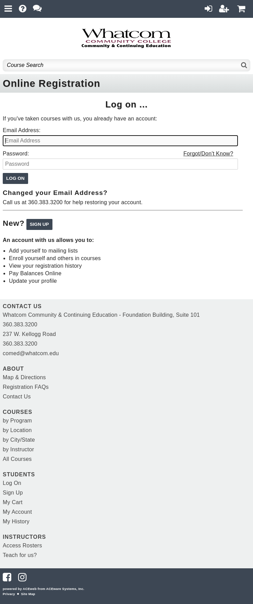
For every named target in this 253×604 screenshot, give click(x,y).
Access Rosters (22, 545)
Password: (16, 153)
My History (16, 521)
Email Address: (21, 130)
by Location (17, 430)
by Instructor (18, 449)
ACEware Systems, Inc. (65, 589)
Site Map (28, 594)
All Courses (17, 459)
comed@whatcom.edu (31, 353)
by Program (17, 420)
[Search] (244, 65)
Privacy (9, 594)
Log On (12, 483)
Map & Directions (24, 377)
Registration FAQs (26, 387)
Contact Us (17, 396)
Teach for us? (20, 555)
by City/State (19, 440)
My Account (17, 512)
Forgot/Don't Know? (208, 153)
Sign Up (13, 493)
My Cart (13, 502)
